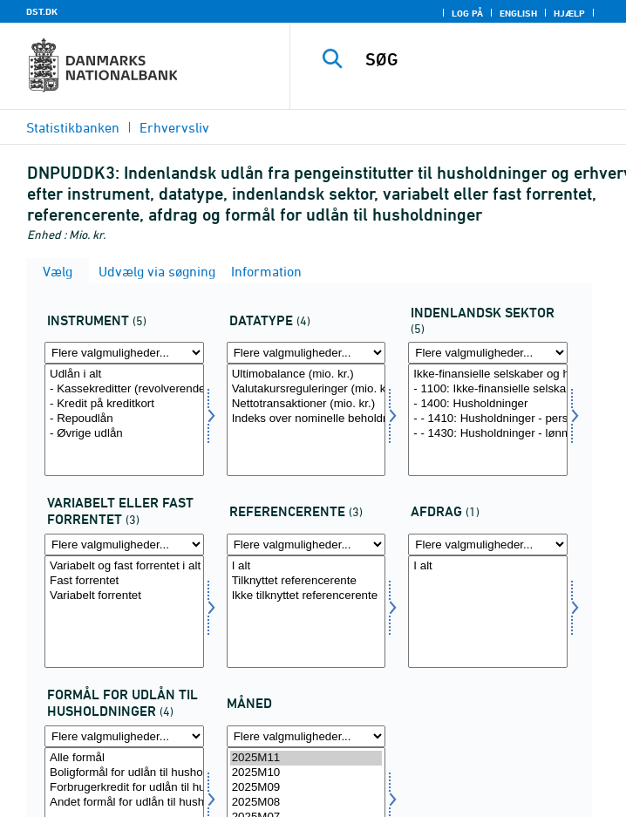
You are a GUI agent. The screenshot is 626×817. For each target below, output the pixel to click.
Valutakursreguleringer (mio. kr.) (306, 389)
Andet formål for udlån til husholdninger (124, 802)
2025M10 (306, 773)
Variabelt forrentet (124, 596)
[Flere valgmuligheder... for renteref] (306, 544)
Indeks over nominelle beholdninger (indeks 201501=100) (306, 419)
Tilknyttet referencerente (306, 581)
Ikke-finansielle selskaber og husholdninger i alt (488, 374)
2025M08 (306, 802)
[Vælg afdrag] (488, 611)
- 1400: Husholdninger (488, 404)
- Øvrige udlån (124, 433)
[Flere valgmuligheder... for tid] (306, 736)
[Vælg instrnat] (124, 420)
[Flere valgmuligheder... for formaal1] (124, 736)
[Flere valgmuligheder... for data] (306, 353)
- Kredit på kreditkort (124, 404)
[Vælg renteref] (306, 611)
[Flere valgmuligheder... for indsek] (488, 353)
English (518, 13)
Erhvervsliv (174, 127)
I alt (306, 566)
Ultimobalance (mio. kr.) (306, 374)
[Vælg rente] (124, 611)
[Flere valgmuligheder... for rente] (124, 544)
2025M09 (306, 787)
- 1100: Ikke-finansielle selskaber (488, 389)
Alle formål (124, 758)
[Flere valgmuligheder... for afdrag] (488, 544)
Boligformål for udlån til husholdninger (124, 773)
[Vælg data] (306, 420)
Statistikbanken (72, 127)
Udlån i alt (124, 374)
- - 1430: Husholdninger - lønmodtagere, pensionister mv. (488, 433)
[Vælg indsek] (488, 420)
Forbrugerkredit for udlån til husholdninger (124, 787)
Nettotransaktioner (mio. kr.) (306, 404)
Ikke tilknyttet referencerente (306, 596)
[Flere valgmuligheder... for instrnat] (124, 353)
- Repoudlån (124, 419)
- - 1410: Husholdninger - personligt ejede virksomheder (488, 419)
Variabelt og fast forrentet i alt (124, 566)
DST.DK (42, 11)
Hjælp (569, 13)
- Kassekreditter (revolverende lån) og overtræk (124, 389)
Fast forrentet (124, 581)
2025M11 (306, 758)
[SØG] (491, 59)
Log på (467, 13)
